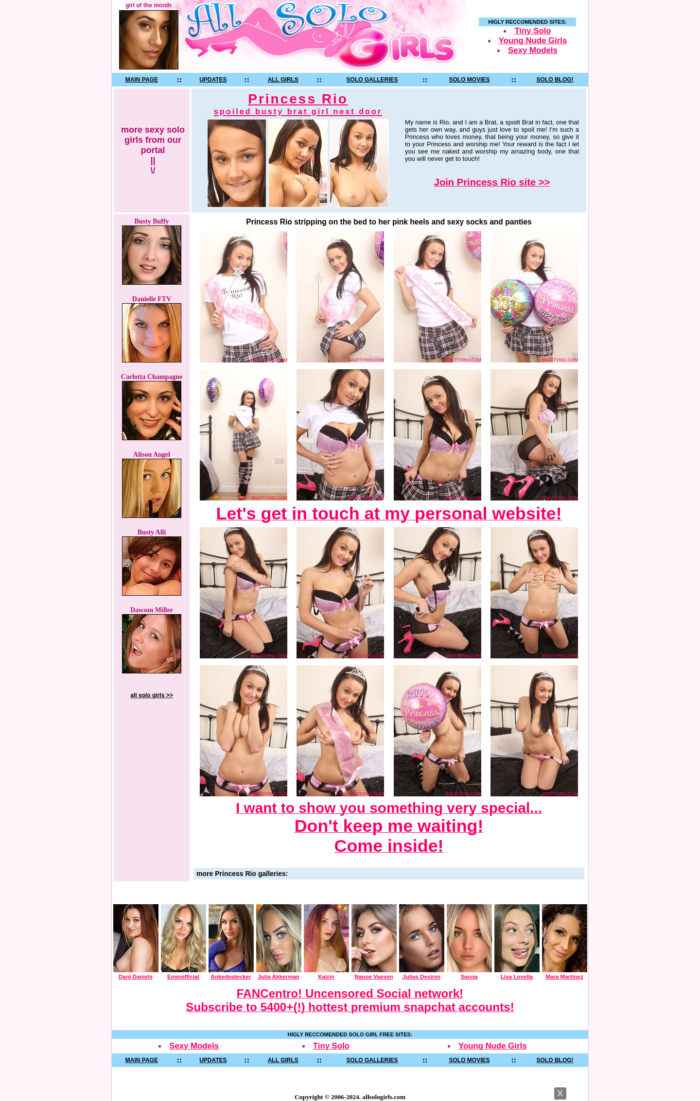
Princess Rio (298, 104)
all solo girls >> (151, 695)
